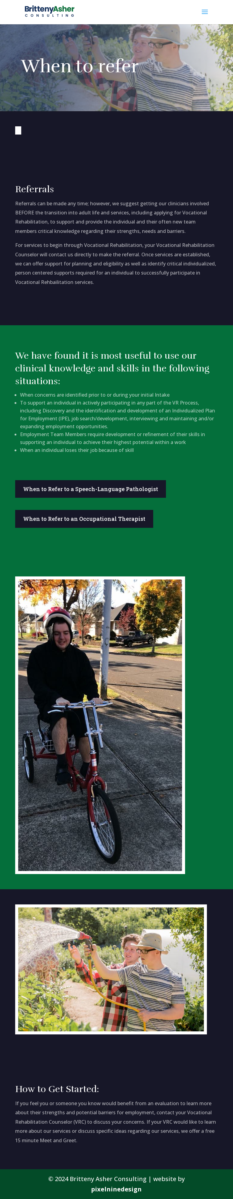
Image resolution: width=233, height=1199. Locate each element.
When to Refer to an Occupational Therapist (84, 518)
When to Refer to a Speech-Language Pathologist (90, 489)
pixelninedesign (116, 1189)
